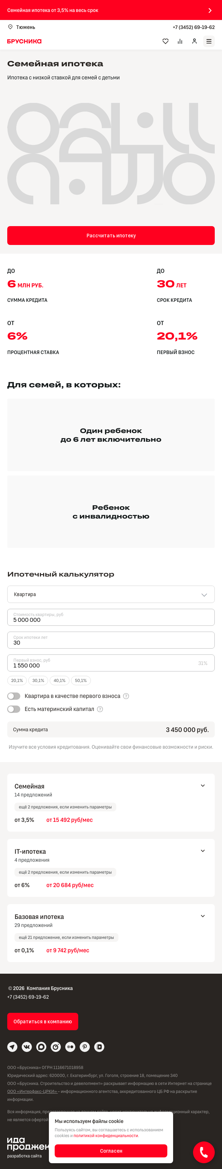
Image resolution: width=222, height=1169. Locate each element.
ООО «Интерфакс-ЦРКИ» (32, 1091)
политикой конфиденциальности (106, 1135)
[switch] (63, 696)
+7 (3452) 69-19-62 (194, 27)
